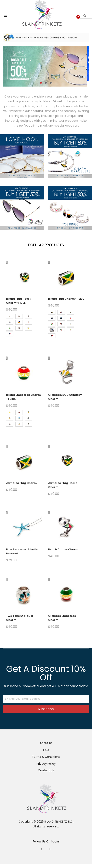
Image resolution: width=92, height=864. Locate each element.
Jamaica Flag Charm (21, 483)
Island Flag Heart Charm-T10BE (18, 301)
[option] (9, 316)
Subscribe (46, 709)
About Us (46, 743)
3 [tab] (51, 83)
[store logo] (41, 14)
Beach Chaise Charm (63, 549)
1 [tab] (41, 83)
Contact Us (46, 770)
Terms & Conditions (46, 757)
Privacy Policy (46, 764)
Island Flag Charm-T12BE (66, 299)
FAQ (46, 750)
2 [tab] (46, 83)
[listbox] (24, 325)
